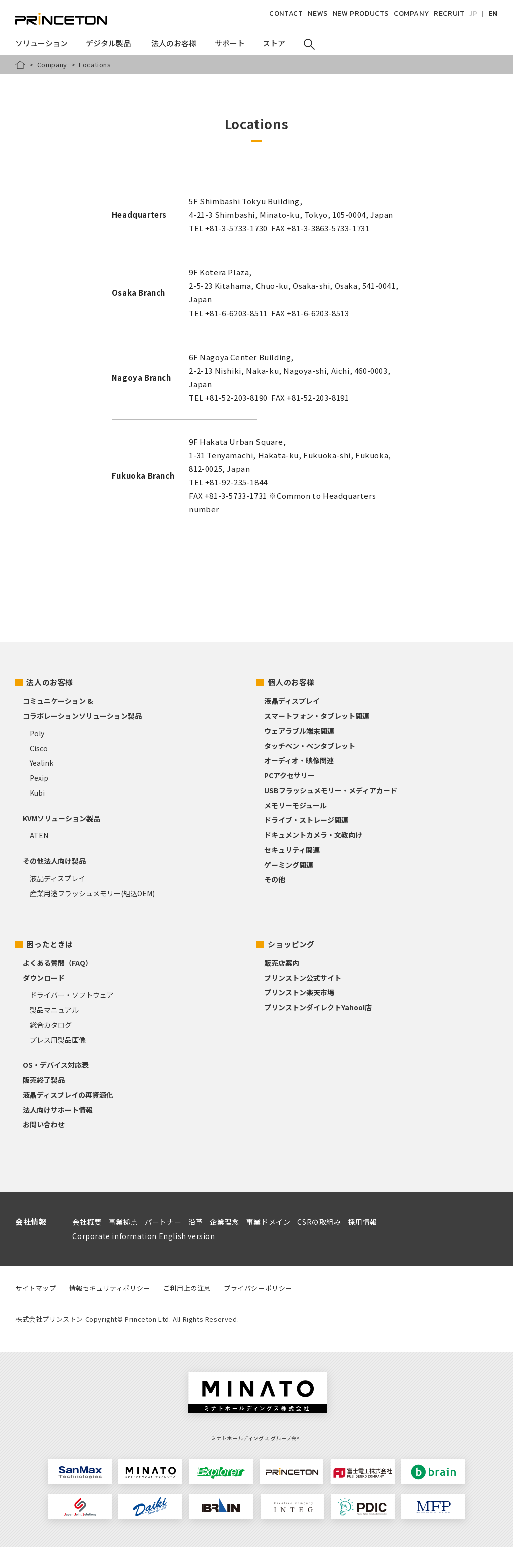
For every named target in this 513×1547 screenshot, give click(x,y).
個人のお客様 (291, 682)
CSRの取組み (319, 1222)
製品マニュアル (54, 1010)
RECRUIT (449, 13)
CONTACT (286, 13)
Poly (37, 733)
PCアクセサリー (289, 775)
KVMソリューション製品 (61, 818)
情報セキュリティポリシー (109, 1288)
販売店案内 (281, 963)
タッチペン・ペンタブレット (309, 746)
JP (473, 13)
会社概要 (86, 1222)
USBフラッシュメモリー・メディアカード (330, 790)
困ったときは (49, 944)
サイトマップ (35, 1288)
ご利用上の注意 (187, 1288)
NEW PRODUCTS (361, 13)
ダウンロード (44, 978)
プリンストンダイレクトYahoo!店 (318, 1007)
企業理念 (224, 1222)
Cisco (39, 748)
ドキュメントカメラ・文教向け (313, 835)
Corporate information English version (143, 1236)
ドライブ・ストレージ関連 (306, 820)
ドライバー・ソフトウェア (72, 995)
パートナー (163, 1222)
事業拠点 (123, 1222)
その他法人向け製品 (54, 861)
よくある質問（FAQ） (57, 963)
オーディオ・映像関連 (299, 760)
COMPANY (411, 13)
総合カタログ (51, 1025)
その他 (274, 879)
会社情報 (30, 1221)
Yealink (41, 763)
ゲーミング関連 (288, 865)
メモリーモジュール (295, 805)
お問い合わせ (44, 1124)
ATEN (39, 835)
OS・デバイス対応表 (56, 1065)
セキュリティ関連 (292, 850)
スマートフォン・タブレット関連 (316, 716)
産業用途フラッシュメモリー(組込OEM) (92, 893)
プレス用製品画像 (58, 1040)
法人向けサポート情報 (58, 1110)
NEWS (317, 13)
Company (52, 64)
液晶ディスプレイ (57, 878)
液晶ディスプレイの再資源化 (68, 1095)
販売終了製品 (44, 1080)
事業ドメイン (268, 1222)
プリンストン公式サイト (302, 978)
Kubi (37, 793)
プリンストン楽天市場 (299, 992)
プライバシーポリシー (258, 1288)
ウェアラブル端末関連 (299, 731)
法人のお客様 (49, 682)
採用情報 (362, 1222)
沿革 (195, 1222)
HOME (20, 65)
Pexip (39, 778)
